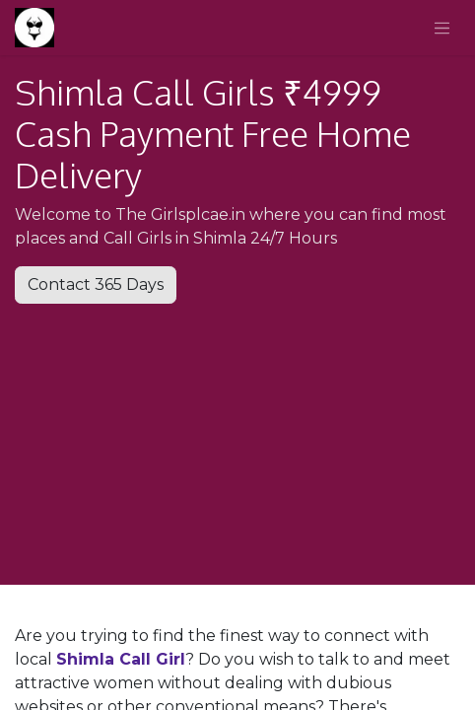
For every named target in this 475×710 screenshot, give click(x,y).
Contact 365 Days (96, 284)
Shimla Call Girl (120, 659)
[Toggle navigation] (442, 27)
